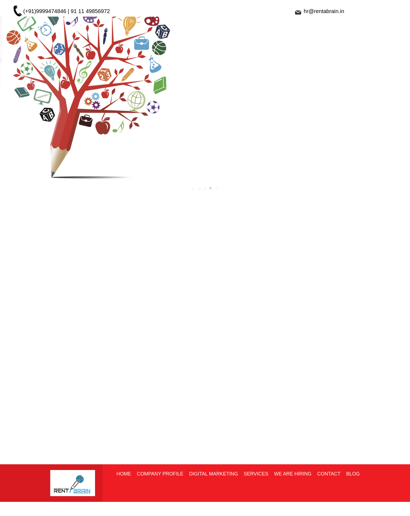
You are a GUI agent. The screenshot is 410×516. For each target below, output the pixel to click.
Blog (353, 474)
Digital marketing (213, 474)
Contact (328, 474)
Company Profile (160, 474)
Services (256, 474)
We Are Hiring (292, 474)
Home (123, 474)
